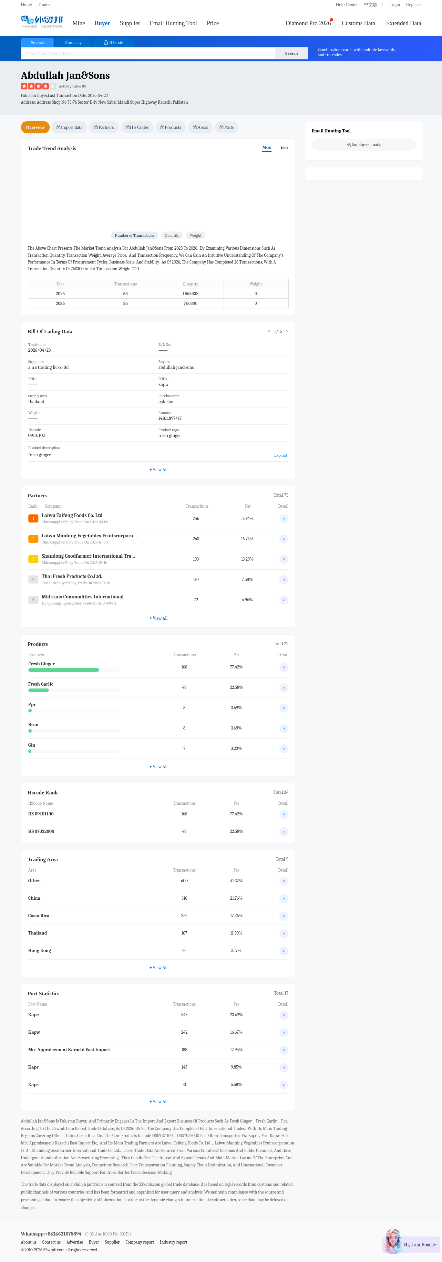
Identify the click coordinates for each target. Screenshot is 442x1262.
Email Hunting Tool (173, 23)
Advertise (75, 1242)
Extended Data (403, 23)
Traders (44, 4)
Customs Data (358, 23)
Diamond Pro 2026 (308, 23)
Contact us (51, 1242)
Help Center (347, 4)
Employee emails (364, 144)
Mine (79, 23)
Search (291, 53)
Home (26, 4)
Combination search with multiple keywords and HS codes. (356, 52)
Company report (140, 1242)
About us (29, 1242)
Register (413, 4)
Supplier (130, 23)
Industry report (173, 1242)
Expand (280, 455)
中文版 (370, 4)
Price (213, 23)
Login (394, 4)
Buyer (102, 23)
